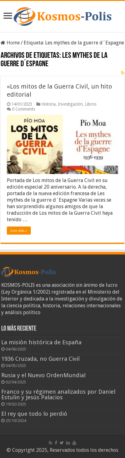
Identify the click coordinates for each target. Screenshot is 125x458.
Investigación (70, 104)
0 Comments (23, 109)
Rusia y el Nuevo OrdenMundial (43, 375)
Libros (90, 104)
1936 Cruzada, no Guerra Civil (40, 358)
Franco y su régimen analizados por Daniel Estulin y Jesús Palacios (58, 394)
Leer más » (19, 230)
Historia (48, 104)
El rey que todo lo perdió (34, 413)
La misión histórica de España (41, 342)
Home (10, 43)
